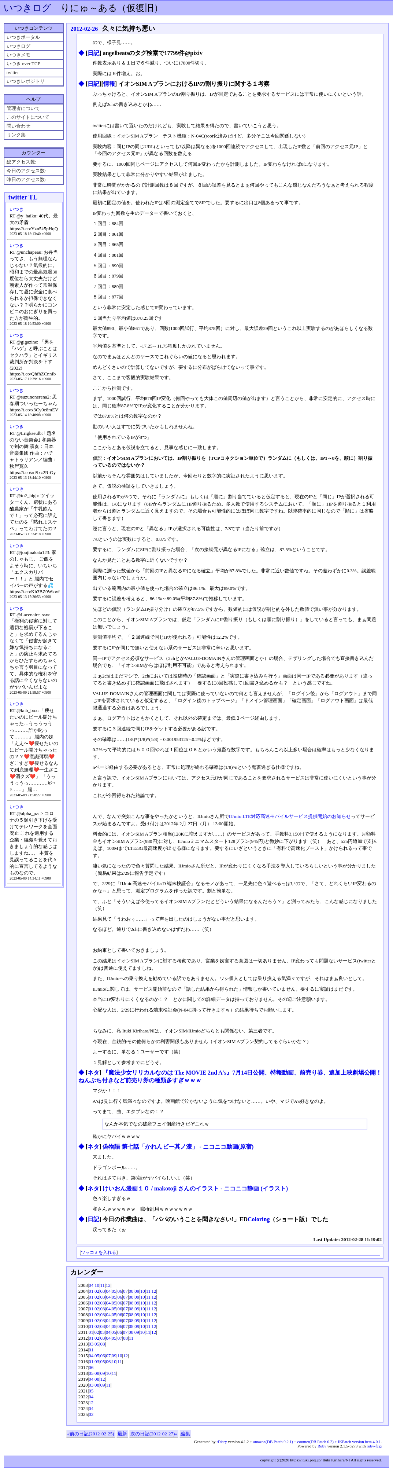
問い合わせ (18, 126)
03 (102, 1291)
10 (96, 1285)
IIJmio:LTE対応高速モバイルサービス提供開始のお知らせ (290, 816)
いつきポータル (23, 37)
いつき (17, 209)
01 (91, 1291)
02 (96, 1291)
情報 (109, 84)
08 (131, 1291)
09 (136, 1291)
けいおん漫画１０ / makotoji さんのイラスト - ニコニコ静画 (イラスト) (195, 1188)
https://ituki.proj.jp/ (306, 1460)
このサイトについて (28, 117)
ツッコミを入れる (98, 1252)
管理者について (23, 108)
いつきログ (27, 8)
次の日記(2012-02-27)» (153, 1433)
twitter (13, 72)
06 (119, 1291)
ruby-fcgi (374, 1446)
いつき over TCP (23, 63)
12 (108, 1285)
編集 (185, 1433)
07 (125, 1291)
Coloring (259, 1219)
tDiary (221, 1441)
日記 (93, 53)
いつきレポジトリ (26, 81)
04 (91, 1285)
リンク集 (16, 134)
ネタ (93, 1072)
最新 (122, 1433)
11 (102, 1285)
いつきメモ (18, 55)
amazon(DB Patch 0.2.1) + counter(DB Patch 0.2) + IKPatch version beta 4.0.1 (317, 1441)
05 (114, 1291)
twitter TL (22, 197)
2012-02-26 (84, 29)
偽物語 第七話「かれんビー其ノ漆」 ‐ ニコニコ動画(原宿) (178, 1147)
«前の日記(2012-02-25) (90, 1433)
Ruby (322, 1446)
